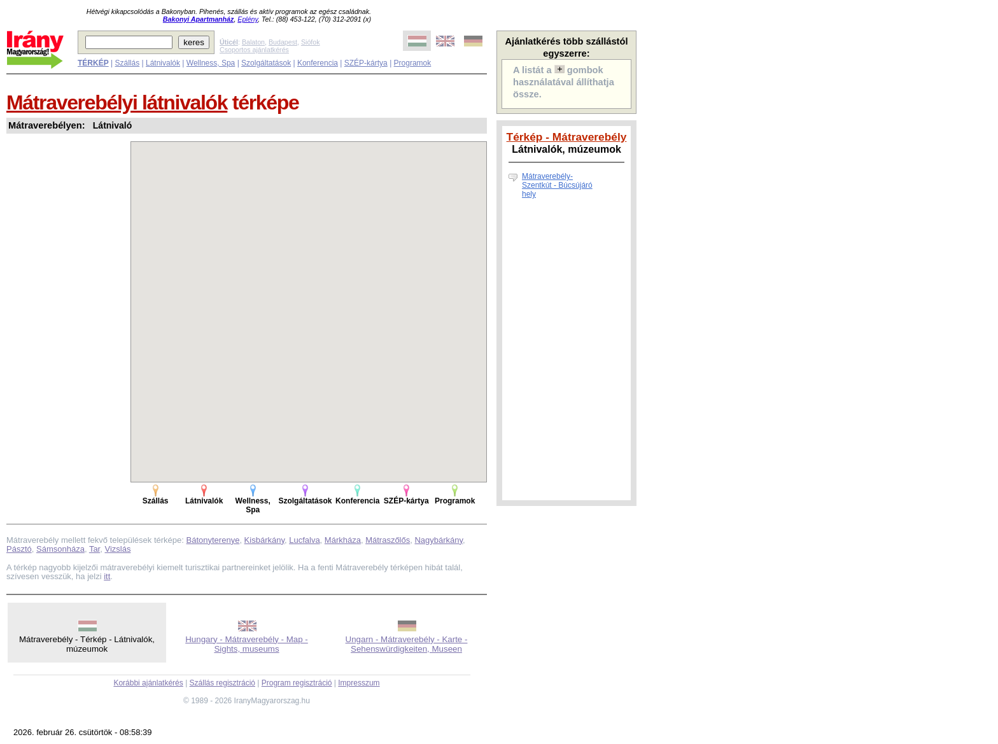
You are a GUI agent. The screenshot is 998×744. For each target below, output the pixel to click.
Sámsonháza (60, 549)
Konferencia (317, 63)
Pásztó (19, 549)
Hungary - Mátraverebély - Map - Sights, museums (246, 644)
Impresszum (358, 682)
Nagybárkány (438, 540)
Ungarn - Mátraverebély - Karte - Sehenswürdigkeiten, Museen (407, 644)
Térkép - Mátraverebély (567, 136)
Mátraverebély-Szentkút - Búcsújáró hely (557, 185)
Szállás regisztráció (222, 682)
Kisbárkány (264, 540)
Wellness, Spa (210, 63)
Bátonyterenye (213, 540)
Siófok (310, 42)
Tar (94, 549)
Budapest (283, 42)
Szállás (127, 63)
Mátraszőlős (387, 540)
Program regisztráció (297, 682)
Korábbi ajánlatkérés (148, 682)
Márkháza (343, 540)
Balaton (253, 42)
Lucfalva (304, 540)
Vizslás (117, 549)
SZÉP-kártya (366, 63)
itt (107, 576)
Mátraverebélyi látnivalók (116, 102)
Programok (413, 63)
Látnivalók (163, 63)
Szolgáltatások (266, 63)
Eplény (247, 19)
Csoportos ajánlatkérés (254, 49)
